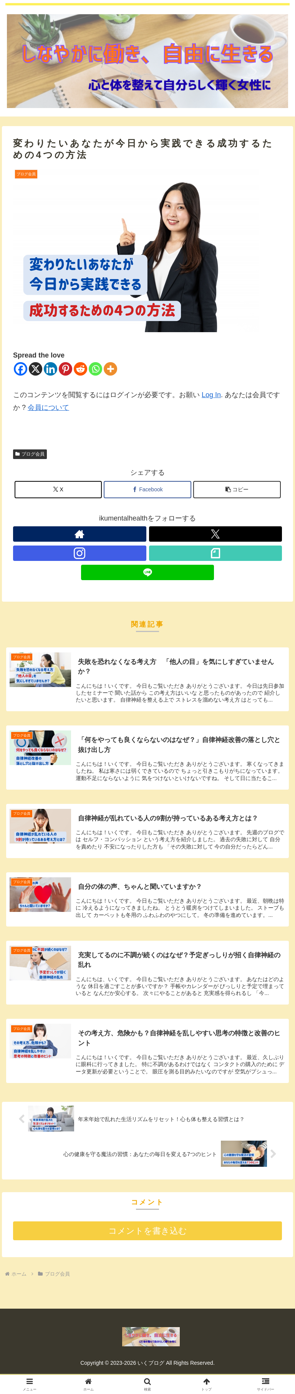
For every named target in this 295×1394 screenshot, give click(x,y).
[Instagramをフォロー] (79, 553)
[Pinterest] (65, 369)
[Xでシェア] (58, 489)
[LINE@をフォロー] (147, 572)
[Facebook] (20, 369)
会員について (48, 407)
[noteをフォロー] (215, 553)
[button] (237, 489)
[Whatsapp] (95, 369)
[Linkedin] (50, 369)
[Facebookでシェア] (147, 489)
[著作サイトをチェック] (79, 534)
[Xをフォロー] (215, 534)
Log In (211, 395)
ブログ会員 (30, 454)
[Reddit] (80, 369)
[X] (35, 369)
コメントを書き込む (147, 1233)
